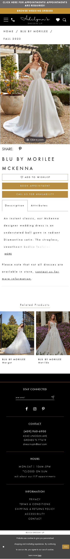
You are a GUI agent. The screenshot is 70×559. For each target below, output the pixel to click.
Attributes (39, 205)
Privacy (35, 499)
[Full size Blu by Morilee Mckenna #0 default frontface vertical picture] (35, 94)
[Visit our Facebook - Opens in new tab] (27, 409)
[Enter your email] (35, 397)
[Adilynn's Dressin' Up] (35, 19)
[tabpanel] (35, 94)
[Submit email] (53, 397)
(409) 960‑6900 (35, 432)
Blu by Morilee (34, 31)
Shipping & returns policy (35, 509)
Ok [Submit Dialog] (66, 547)
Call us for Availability (35, 194)
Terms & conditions (35, 504)
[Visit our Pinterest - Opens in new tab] (43, 409)
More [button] (8, 254)
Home (9, 31)
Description (15, 205)
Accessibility (35, 514)
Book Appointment (35, 186)
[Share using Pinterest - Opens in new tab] (20, 149)
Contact (35, 518)
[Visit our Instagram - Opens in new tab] (34, 409)
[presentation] (17, 333)
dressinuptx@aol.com (35, 444)
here (39, 555)
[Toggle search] (64, 20)
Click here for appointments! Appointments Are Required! (35, 4)
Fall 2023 (12, 38)
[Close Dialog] (3, 547)
